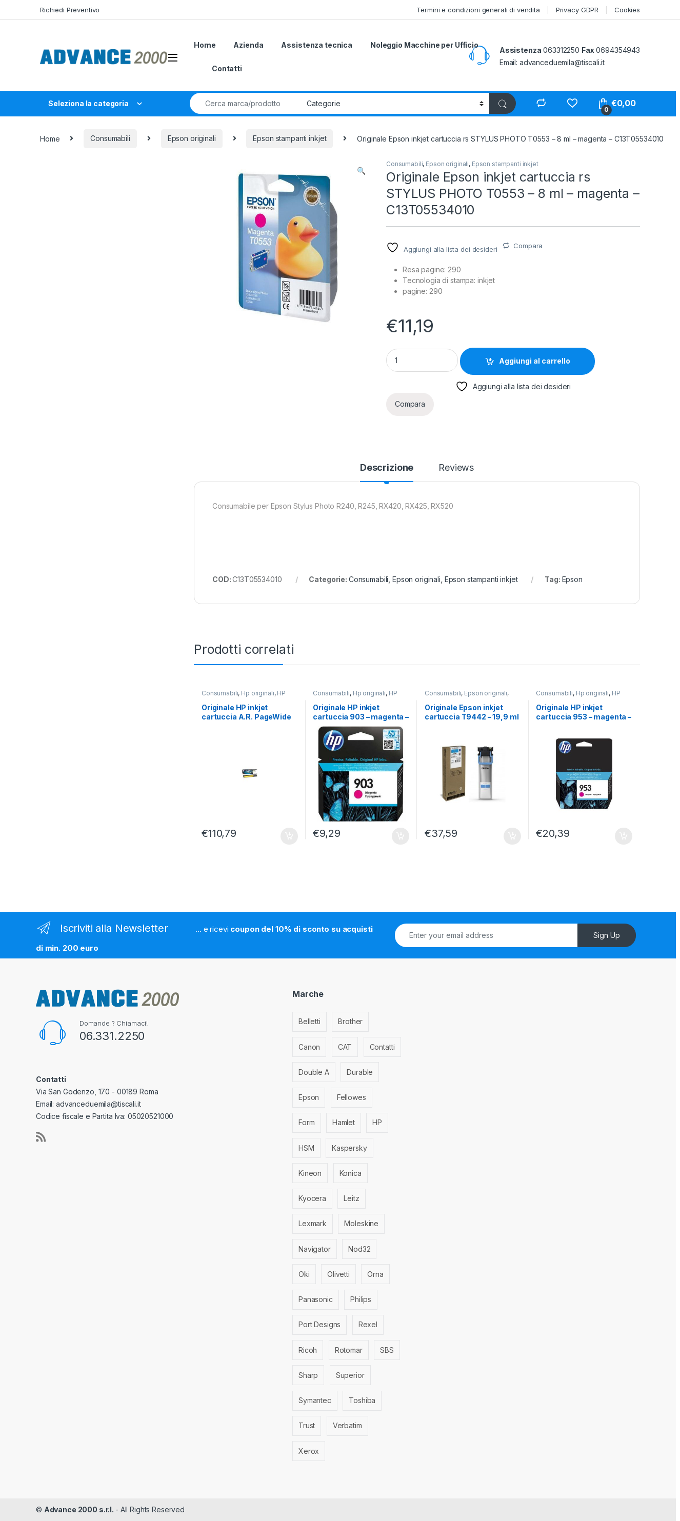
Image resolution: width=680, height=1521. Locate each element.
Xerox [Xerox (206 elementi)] (308, 1451)
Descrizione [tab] (386, 468)
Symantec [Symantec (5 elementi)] (314, 1400)
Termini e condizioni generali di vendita (477, 10)
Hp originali (257, 693)
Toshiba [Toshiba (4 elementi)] (362, 1400)
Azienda (248, 45)
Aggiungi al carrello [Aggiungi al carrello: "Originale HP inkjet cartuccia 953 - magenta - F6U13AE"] (623, 836)
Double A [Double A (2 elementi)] (313, 1072)
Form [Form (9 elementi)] (306, 1122)
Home (204, 45)
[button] (361, 171)
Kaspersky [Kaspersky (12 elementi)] (349, 1148)
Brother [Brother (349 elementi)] (350, 1021)
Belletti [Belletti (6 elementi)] (309, 1021)
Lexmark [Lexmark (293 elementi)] (312, 1223)
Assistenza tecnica (316, 45)
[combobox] (245, 103)
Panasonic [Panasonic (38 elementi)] (315, 1299)
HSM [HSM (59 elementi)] (306, 1148)
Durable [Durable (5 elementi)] (360, 1072)
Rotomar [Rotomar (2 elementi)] (349, 1350)
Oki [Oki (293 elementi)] (304, 1274)
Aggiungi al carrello (534, 360)
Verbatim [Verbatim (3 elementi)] (347, 1425)
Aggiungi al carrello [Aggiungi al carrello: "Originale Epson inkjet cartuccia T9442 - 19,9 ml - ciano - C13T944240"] (512, 836)
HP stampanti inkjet (244, 696)
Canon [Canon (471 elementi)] (309, 1047)
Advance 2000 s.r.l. (79, 1509)
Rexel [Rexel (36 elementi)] (367, 1324)
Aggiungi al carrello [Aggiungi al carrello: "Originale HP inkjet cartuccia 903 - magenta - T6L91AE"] (400, 836)
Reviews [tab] (456, 468)
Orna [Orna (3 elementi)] (375, 1274)
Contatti (227, 68)
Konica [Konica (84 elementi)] (350, 1173)
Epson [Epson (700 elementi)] (308, 1097)
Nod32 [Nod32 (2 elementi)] (359, 1249)
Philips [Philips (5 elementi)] (360, 1299)
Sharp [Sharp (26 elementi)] (308, 1375)
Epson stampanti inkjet (289, 138)
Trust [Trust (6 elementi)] (306, 1425)
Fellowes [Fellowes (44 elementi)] (351, 1097)
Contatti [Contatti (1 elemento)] (382, 1047)
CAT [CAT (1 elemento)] (345, 1047)
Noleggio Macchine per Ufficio (424, 45)
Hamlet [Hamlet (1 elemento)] (343, 1122)
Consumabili (110, 138)
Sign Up (606, 935)
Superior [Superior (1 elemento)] (350, 1375)
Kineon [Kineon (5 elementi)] (310, 1173)
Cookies (627, 10)
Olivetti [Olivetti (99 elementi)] (338, 1274)
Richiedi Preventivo (69, 10)
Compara (528, 246)
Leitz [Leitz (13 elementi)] (351, 1198)
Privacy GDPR (577, 10)
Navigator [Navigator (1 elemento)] (314, 1249)
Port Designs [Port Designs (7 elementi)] (319, 1324)
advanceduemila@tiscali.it (562, 62)
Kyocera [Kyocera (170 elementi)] (312, 1198)
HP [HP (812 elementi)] (377, 1122)
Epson (572, 579)
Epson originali (192, 138)
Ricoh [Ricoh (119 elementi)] (307, 1350)
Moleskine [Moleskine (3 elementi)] (361, 1223)
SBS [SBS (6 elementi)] (387, 1350)
